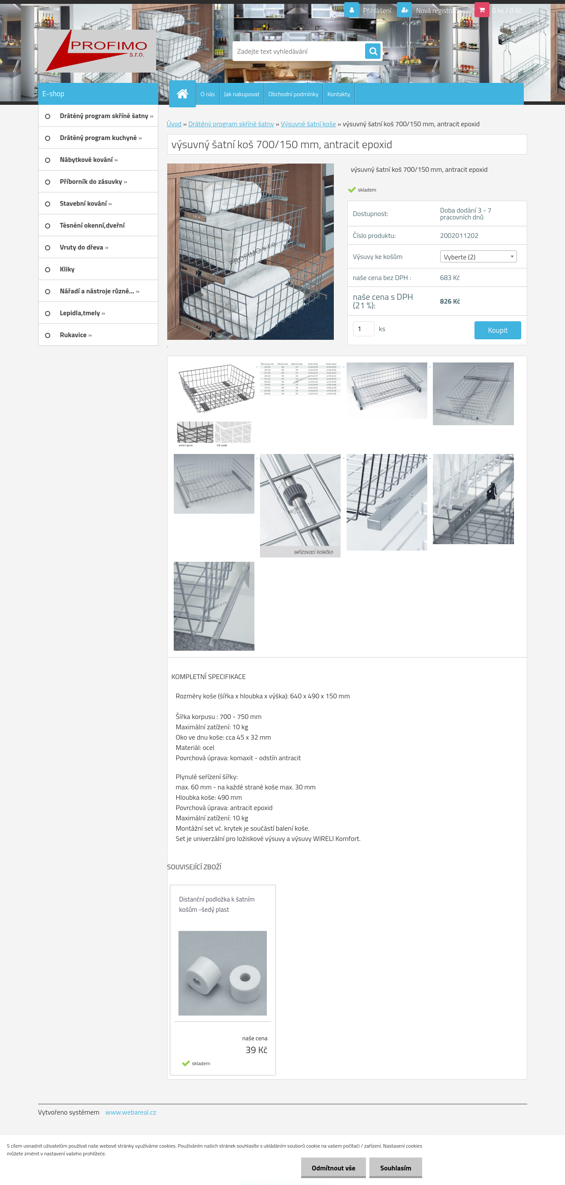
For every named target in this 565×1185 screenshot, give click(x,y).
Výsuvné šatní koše (308, 124)
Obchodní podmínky (294, 93)
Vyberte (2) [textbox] (460, 257)
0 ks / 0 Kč (507, 10)
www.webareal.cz (130, 1112)
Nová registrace (437, 10)
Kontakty (338, 93)
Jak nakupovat (242, 93)
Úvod (174, 124)
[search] (373, 51)
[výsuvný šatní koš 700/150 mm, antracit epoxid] (215, 364)
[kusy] (364, 328)
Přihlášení (377, 10)
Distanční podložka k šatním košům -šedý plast (217, 904)
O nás (208, 93)
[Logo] (97, 51)
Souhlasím (395, 1168)
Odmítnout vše (334, 1168)
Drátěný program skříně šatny (231, 124)
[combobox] (478, 256)
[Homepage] (186, 93)
